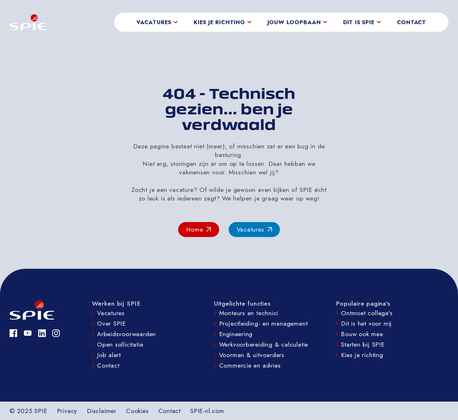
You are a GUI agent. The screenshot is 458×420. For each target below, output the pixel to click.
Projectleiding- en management (263, 323)
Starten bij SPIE (363, 344)
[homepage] (28, 22)
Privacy (67, 410)
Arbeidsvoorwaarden (126, 333)
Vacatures (111, 312)
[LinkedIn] (42, 333)
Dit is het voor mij (366, 323)
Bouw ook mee (362, 333)
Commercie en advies (250, 365)
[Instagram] (56, 333)
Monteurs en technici (249, 312)
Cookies (137, 410)
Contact (412, 22)
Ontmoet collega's (366, 312)
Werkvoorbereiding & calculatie (264, 344)
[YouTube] (28, 333)
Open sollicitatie (120, 344)
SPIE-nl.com (207, 410)
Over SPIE (111, 323)
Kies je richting (362, 354)
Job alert (109, 354)
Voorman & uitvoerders (251, 354)
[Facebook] (13, 333)
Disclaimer (101, 410)
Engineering (236, 333)
